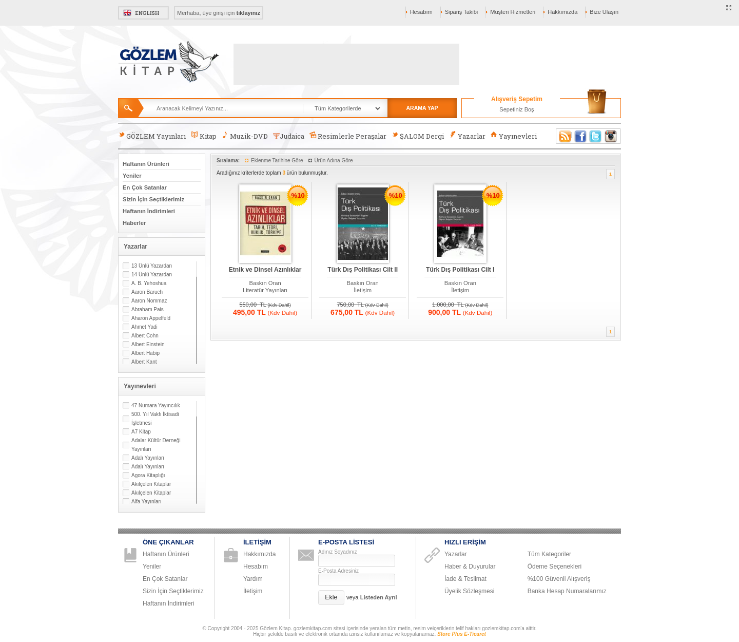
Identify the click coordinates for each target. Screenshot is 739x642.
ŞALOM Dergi (418, 136)
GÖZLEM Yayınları (152, 136)
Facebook (580, 136)
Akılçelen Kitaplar (151, 484)
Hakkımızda (562, 12)
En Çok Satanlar (145, 187)
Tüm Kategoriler (549, 554)
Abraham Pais (147, 309)
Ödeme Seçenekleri (554, 566)
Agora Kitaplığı (148, 475)
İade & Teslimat (465, 578)
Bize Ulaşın (604, 12)
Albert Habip (145, 353)
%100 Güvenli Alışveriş (559, 578)
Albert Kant (144, 362)
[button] (331, 597)
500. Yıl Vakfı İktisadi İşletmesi (155, 418)
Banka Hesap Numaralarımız (567, 591)
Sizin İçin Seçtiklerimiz (153, 199)
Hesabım (421, 12)
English (143, 13)
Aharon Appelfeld (150, 318)
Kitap (203, 136)
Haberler (134, 223)
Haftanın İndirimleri (149, 211)
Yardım (253, 578)
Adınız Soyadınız (337, 552)
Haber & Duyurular (469, 566)
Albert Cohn (145, 335)
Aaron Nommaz (149, 301)
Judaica (288, 136)
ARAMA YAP (422, 108)
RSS (563, 136)
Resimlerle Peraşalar (347, 136)
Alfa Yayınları (146, 501)
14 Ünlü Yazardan (151, 274)
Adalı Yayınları (147, 458)
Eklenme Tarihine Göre (277, 160)
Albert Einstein (147, 344)
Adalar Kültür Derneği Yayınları (156, 445)
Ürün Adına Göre (334, 160)
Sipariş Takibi (461, 12)
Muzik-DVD (245, 136)
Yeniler (132, 176)
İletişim (363, 290)
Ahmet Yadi (144, 327)
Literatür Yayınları (265, 290)
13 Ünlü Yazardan (151, 266)
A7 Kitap (141, 432)
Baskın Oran (265, 283)
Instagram (611, 136)
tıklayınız (248, 13)
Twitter (596, 136)
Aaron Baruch (147, 292)
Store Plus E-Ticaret (461, 634)
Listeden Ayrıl (378, 597)
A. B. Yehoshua (148, 283)
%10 (298, 195)
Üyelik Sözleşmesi (469, 591)
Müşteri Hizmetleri (512, 12)
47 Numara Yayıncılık (155, 405)
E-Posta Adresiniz (338, 571)
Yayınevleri (514, 136)
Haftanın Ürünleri (146, 164)
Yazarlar (467, 136)
